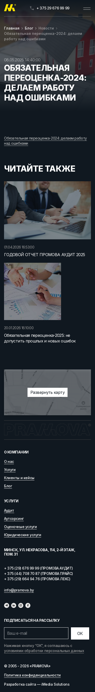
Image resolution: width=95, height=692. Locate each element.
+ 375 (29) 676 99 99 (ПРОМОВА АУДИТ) (38, 568)
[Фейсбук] (27, 605)
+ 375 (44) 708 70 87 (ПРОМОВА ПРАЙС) (38, 573)
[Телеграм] (6, 605)
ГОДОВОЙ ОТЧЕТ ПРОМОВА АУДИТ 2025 (44, 254)
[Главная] (10, 8)
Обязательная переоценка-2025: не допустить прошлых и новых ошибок (40, 338)
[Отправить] (80, 633)
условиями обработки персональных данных (44, 650)
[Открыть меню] (87, 8)
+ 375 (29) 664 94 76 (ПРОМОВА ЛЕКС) (37, 579)
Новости (46, 28)
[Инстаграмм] (20, 605)
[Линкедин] (13, 605)
